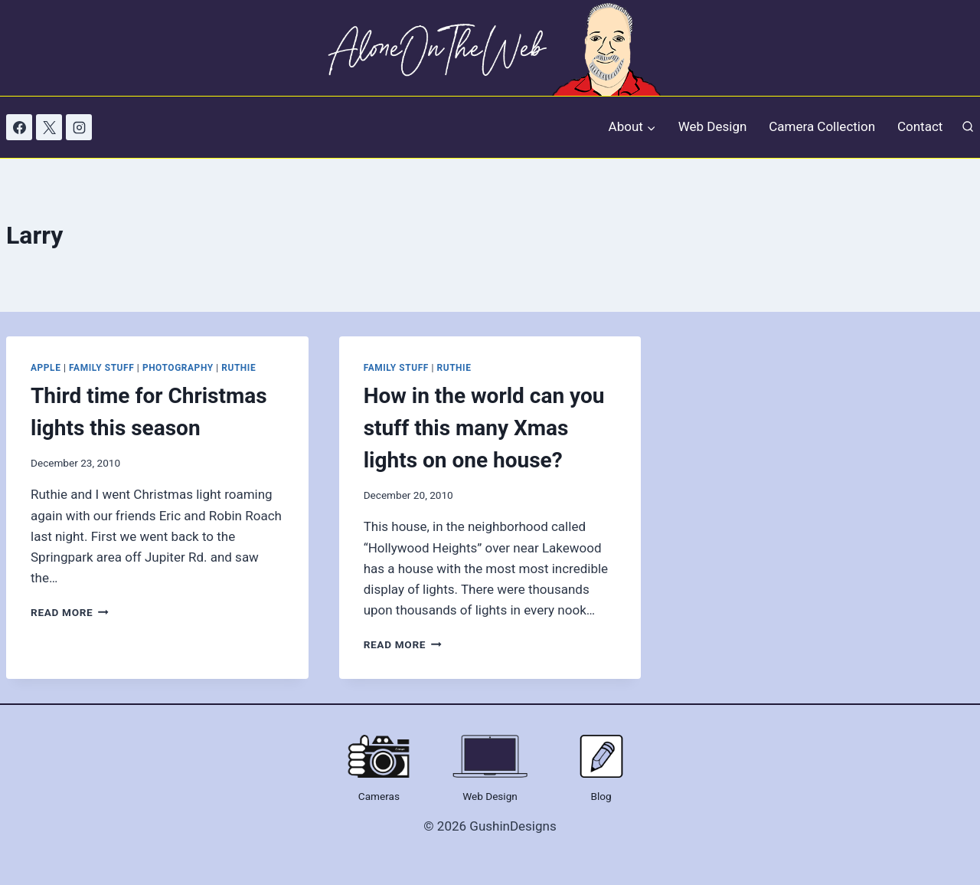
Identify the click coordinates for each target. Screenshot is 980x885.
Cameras (379, 796)
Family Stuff (101, 367)
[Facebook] (19, 127)
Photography (178, 367)
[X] (49, 127)
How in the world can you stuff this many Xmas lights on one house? (484, 428)
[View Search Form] (968, 127)
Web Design (712, 126)
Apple (45, 367)
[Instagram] (79, 127)
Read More (70, 612)
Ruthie (238, 367)
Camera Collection (822, 126)
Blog (601, 796)
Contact (919, 126)
